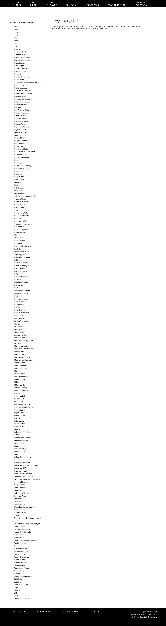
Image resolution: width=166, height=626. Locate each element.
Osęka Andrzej (19, 415)
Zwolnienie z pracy (21, 598)
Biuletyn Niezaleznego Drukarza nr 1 (28, 82)
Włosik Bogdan (20, 554)
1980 (16, 41)
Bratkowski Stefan (21, 121)
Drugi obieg (18, 171)
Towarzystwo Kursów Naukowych (27, 523)
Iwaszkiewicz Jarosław (22, 246)
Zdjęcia (17, 590)
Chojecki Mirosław (21, 141)
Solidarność (18, 490)
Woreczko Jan (19, 565)
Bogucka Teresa (20, 96)
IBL (15, 235)
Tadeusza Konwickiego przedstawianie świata (29, 519)
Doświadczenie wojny (22, 165)
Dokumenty (18, 163)
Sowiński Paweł (20, 496)
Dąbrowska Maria (21, 149)
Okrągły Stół (19, 399)
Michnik (17, 371)
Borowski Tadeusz (21, 107)
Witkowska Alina (20, 548)
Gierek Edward (20, 207)
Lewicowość (19, 326)
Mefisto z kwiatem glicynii (24, 360)
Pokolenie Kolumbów (22, 432)
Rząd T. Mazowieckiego (23, 473)
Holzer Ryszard (20, 232)
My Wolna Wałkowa (21, 390)
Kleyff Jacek (18, 279)
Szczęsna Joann (20, 510)
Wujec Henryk (19, 571)
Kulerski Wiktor (20, 310)
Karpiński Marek (20, 271)
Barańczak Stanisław (22, 57)
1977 (16, 38)
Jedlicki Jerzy (19, 260)
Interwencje (18, 243)
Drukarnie (18, 174)
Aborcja (17, 49)
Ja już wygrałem (20, 254)
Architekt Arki (19, 55)
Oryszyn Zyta (19, 412)
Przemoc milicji (20, 449)
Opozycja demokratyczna (24, 407)
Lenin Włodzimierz (21, 321)
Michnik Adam (19, 374)
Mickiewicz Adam (21, 376)
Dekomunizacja (20, 154)
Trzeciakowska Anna (22, 529)
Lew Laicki (18, 329)
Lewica (17, 324)
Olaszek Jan (18, 401)
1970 (16, 32)
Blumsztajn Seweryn (22, 91)
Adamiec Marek (20, 52)
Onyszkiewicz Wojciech (23, 404)
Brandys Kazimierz (21, 113)
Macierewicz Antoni (21, 346)
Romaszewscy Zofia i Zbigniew (26, 465)
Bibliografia (45, 612)
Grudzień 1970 (20, 221)
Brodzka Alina (19, 124)
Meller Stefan (19, 362)
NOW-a (17, 393)
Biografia (17, 74)
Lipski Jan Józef (20, 332)
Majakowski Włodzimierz (23, 349)
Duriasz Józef (19, 177)
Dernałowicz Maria (21, 157)
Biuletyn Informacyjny (22, 77)
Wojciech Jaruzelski (21, 557)
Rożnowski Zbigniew (22, 462)
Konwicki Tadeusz (21, 293)
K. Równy (142, 614)
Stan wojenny (19, 504)
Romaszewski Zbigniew (23, 468)
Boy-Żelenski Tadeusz (22, 110)
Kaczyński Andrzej (21, 263)
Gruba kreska (19, 218)
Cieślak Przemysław (21, 143)
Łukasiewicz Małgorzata (23, 340)
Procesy (17, 446)
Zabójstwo (18, 582)
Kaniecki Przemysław (22, 265)
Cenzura (17, 135)
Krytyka (17, 307)
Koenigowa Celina (21, 282)
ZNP (16, 596)
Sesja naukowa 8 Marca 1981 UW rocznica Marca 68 (27, 480)
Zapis (16, 587)
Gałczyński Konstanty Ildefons (25, 196)
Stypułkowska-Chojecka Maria (25, 507)
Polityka (17, 435)
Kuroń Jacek (18, 315)
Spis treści (20, 612)
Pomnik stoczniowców (22, 437)
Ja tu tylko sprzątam (22, 257)
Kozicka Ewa (19, 301)
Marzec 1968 (19, 351)
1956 (16, 27)
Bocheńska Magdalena (23, 93)
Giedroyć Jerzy (19, 204)
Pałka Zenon (19, 421)
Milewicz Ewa (19, 379)
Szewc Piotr (18, 515)
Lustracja (17, 343)
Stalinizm (18, 498)
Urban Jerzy (18, 535)
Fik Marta (18, 190)
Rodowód (18, 460)
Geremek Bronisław (21, 202)
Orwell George (20, 410)
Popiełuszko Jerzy (21, 440)
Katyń (16, 274)
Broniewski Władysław (23, 127)
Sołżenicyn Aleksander (23, 493)
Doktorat (17, 160)
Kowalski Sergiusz (21, 299)
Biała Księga (19, 66)
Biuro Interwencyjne (22, 85)
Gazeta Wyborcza (20, 199)
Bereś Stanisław (20, 63)
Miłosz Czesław (20, 385)
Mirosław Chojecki (21, 387)
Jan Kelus (18, 249)
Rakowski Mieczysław (22, 457)
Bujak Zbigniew (20, 129)
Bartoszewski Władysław (23, 60)
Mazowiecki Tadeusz (22, 357)
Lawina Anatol (19, 318)
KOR (16, 296)
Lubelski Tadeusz (20, 338)
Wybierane (18, 573)
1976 (16, 35)
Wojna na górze (20, 560)
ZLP (15, 593)
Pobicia (17, 429)
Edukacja (17, 182)
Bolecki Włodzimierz (22, 102)
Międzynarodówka (21, 365)
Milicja (17, 382)
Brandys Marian (20, 116)
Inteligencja (19, 238)
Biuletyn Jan (19, 79)
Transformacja (19, 526)
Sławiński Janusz (20, 487)
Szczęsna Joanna (20, 512)
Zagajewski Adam (21, 585)
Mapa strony (70, 612)
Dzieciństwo (19, 179)
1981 (16, 43)
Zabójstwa (18, 579)
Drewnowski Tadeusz (22, 168)
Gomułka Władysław (22, 215)
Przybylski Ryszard (21, 451)
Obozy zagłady (20, 396)
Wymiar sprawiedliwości (23, 576)
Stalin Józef (18, 501)
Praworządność (20, 443)
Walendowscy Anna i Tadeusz (25, 540)
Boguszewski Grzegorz (23, 99)
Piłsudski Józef (20, 426)
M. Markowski (152, 614)
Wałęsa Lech (19, 537)
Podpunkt (153, 612)
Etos (16, 185)
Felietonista (18, 188)
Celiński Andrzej (20, 132)
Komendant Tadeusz (22, 290)
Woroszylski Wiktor (21, 568)
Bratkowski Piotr (20, 118)
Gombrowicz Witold (21, 213)
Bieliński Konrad (20, 71)
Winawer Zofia (19, 546)
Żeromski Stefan (20, 335)
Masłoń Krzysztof (20, 354)
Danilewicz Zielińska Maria (24, 152)
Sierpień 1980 (19, 485)
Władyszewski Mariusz (23, 551)
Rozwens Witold (20, 471)
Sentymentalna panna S (23, 476)
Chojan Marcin (20, 138)
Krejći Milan (19, 304)
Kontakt (96, 612)
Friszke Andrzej (20, 193)
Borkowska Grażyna (21, 104)
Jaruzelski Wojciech (21, 252)
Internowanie (19, 240)
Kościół (17, 288)
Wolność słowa (20, 562)
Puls (16, 454)
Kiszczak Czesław (21, 276)
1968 (16, 30)
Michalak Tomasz (20, 368)
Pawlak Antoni (19, 424)
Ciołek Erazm (19, 146)
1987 (16, 46)
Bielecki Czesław (20, 68)
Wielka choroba (20, 543)
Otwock (17, 418)
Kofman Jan (18, 285)
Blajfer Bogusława (21, 88)
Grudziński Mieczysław (23, 224)
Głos (16, 210)
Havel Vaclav (19, 227)
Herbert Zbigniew (21, 229)
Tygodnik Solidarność (22, 532)
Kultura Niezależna (21, 313)
